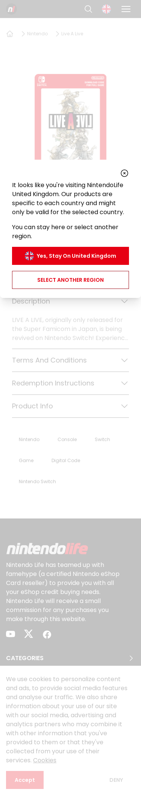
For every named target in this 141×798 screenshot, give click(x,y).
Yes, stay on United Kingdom (70, 255)
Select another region (70, 280)
